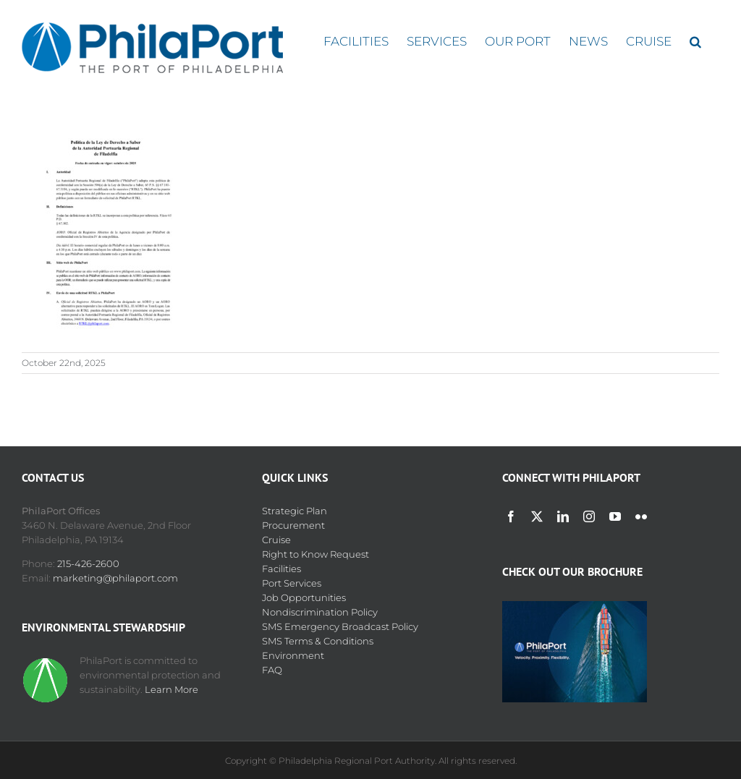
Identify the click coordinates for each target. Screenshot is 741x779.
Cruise (276, 539)
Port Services (291, 583)
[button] (695, 41)
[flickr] (641, 516)
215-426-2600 (88, 563)
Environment (293, 655)
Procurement (293, 525)
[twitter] (537, 516)
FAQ (272, 670)
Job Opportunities (304, 597)
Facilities (281, 568)
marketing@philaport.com (115, 578)
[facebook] (511, 516)
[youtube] (615, 516)
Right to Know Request (315, 554)
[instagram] (589, 516)
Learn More (171, 689)
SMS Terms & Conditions (317, 641)
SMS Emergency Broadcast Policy (340, 626)
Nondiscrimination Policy (320, 612)
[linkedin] (563, 516)
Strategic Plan (294, 510)
